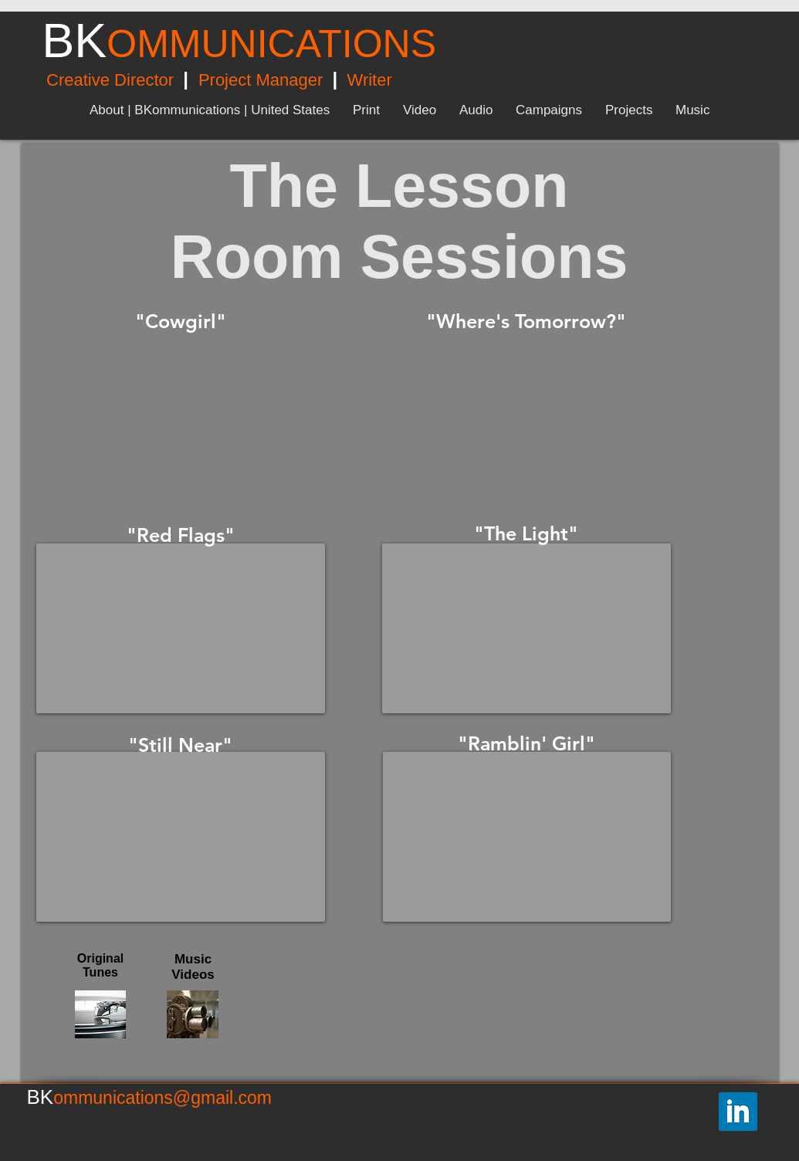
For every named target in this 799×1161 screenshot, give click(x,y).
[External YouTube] (180, 415)
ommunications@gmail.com (162, 1098)
